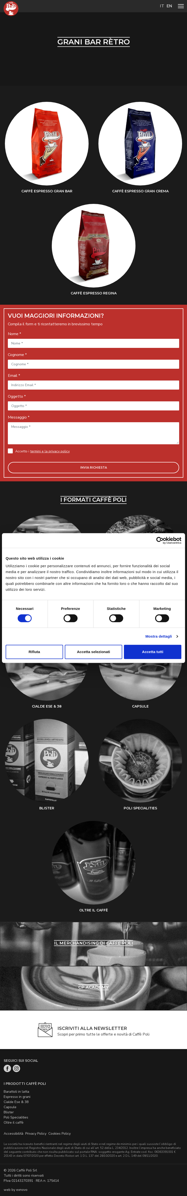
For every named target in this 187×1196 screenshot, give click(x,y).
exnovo (21, 1189)
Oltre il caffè (14, 1122)
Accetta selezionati (93, 652)
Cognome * (17, 354)
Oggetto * (17, 396)
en (169, 6)
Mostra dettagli (158, 636)
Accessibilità (13, 1133)
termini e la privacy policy (50, 451)
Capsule (10, 1107)
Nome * (14, 334)
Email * (14, 375)
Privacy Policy (35, 1133)
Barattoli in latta (16, 1091)
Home (11, 8)
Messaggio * (18, 417)
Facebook (7, 1068)
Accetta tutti (152, 652)
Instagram (16, 1068)
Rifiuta (34, 652)
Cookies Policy (59, 1133)
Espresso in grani (17, 1096)
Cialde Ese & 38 (16, 1102)
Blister (9, 1112)
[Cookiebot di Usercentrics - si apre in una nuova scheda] (159, 540)
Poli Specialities (16, 1117)
